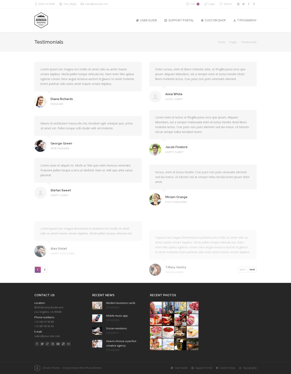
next (252, 269)
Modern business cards (120, 303)
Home (221, 42)
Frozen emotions (116, 328)
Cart (195, 4)
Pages (233, 42)
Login (212, 4)
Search (228, 4)
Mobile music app (117, 315)
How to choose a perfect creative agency (121, 343)
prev (243, 269)
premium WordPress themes (85, 368)
